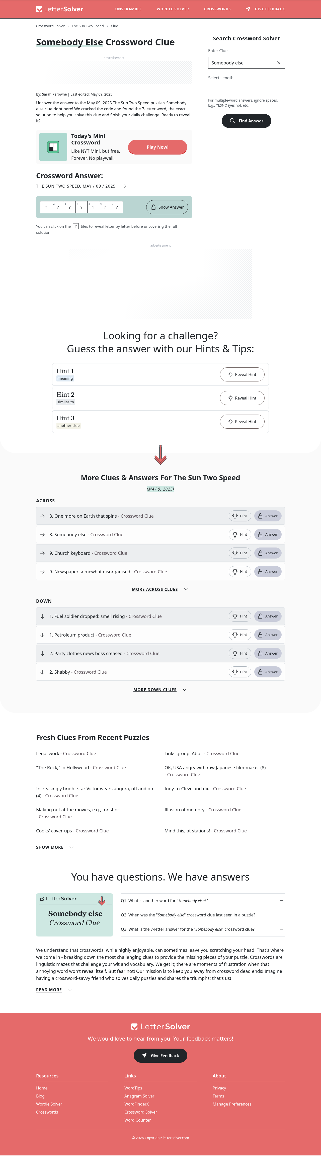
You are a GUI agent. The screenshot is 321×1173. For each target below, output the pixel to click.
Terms (218, 1113)
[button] (160, 392)
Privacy (219, 1105)
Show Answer (167, 225)
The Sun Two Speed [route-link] (88, 26)
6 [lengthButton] (257, 90)
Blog (40, 1113)
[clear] (279, 63)
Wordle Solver (173, 9)
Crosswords (217, 9)
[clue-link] (137, 533)
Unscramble (128, 9)
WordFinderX (136, 1121)
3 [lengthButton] (224, 90)
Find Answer (246, 121)
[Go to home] (160, 1044)
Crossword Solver (140, 1129)
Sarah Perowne (54, 112)
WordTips (133, 1105)
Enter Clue (218, 50)
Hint (239, 533)
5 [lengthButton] (246, 90)
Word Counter (137, 1137)
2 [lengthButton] (213, 90)
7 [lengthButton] (268, 90)
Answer (267, 533)
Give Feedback (160, 1073)
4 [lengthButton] (235, 90)
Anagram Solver (139, 1113)
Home (42, 1105)
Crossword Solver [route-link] (50, 26)
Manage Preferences (232, 1121)
